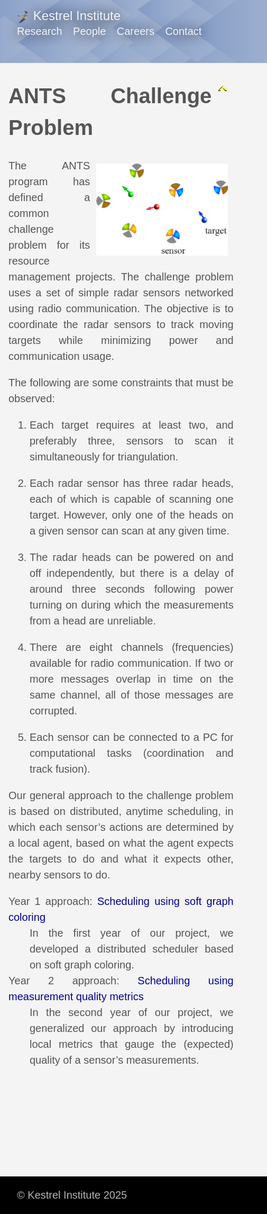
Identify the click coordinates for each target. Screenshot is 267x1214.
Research (39, 31)
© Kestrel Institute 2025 (72, 1195)
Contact (183, 31)
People (89, 31)
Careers (135, 31)
